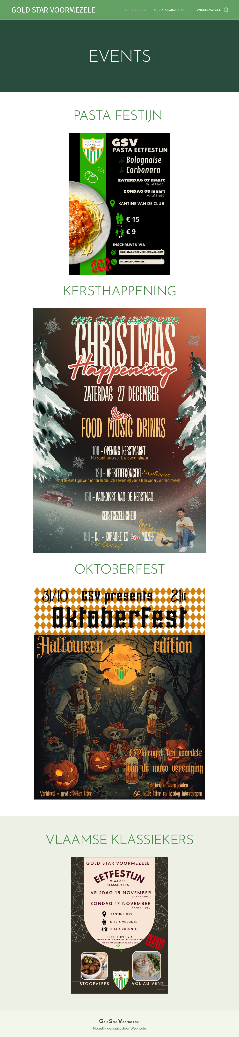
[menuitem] (135, 10)
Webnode (138, 1028)
